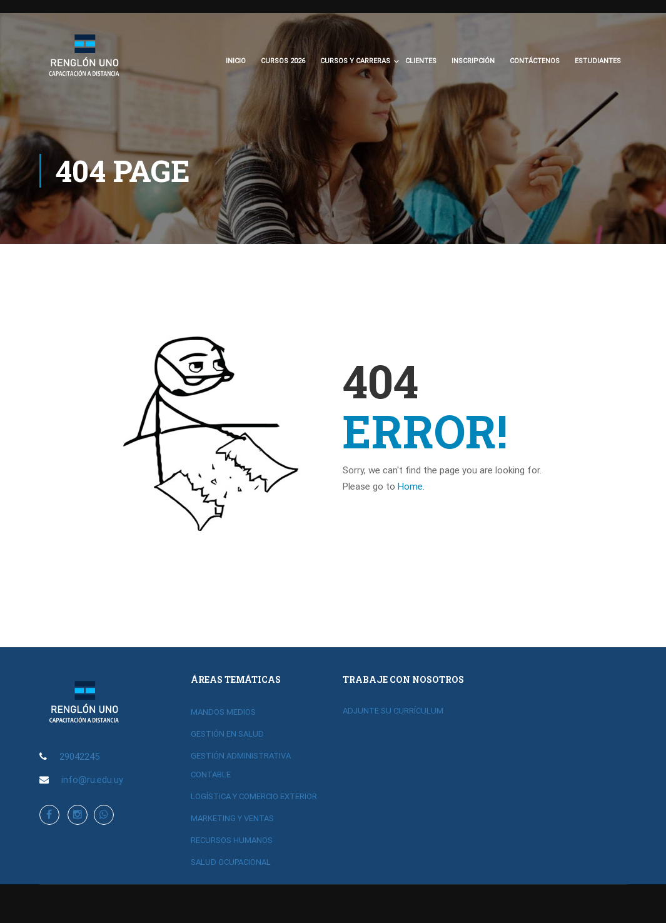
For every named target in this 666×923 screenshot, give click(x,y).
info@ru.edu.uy (92, 779)
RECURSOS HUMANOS (232, 840)
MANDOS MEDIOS (223, 712)
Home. (411, 489)
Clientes (420, 63)
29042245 (79, 756)
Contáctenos (535, 63)
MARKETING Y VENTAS (232, 818)
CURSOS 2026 (283, 63)
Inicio (236, 63)
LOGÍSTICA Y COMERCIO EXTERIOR (254, 796)
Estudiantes (598, 63)
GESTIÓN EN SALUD (227, 734)
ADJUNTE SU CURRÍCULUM (393, 710)
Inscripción (473, 63)
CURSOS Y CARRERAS (355, 63)
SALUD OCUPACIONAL (231, 862)
